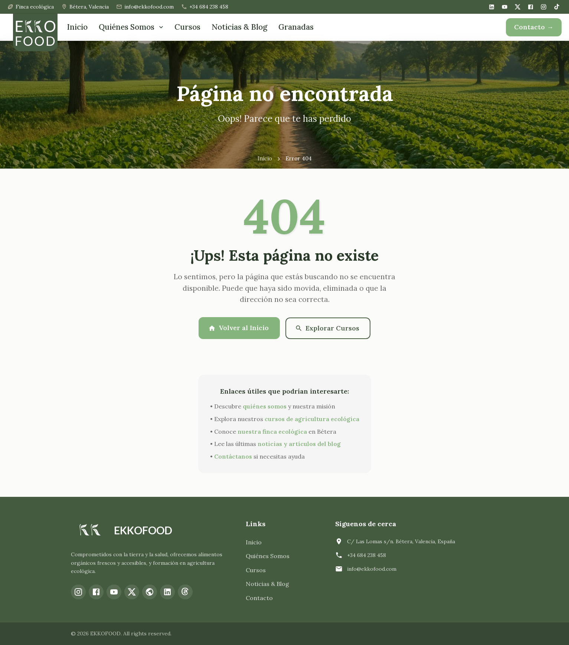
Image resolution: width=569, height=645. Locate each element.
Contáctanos (233, 456)
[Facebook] (530, 7)
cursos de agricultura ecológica (312, 419)
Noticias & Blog (239, 27)
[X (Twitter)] (517, 7)
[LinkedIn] (491, 7)
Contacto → (533, 27)
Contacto (259, 598)
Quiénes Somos (132, 27)
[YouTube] (504, 7)
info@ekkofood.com (371, 568)
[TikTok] (557, 7)
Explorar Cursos (327, 327)
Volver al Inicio (238, 327)
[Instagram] (543, 7)
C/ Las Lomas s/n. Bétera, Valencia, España (401, 541)
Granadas (296, 27)
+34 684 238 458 (366, 554)
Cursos (187, 27)
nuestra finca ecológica (272, 431)
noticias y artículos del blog (299, 443)
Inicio (77, 27)
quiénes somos (265, 406)
